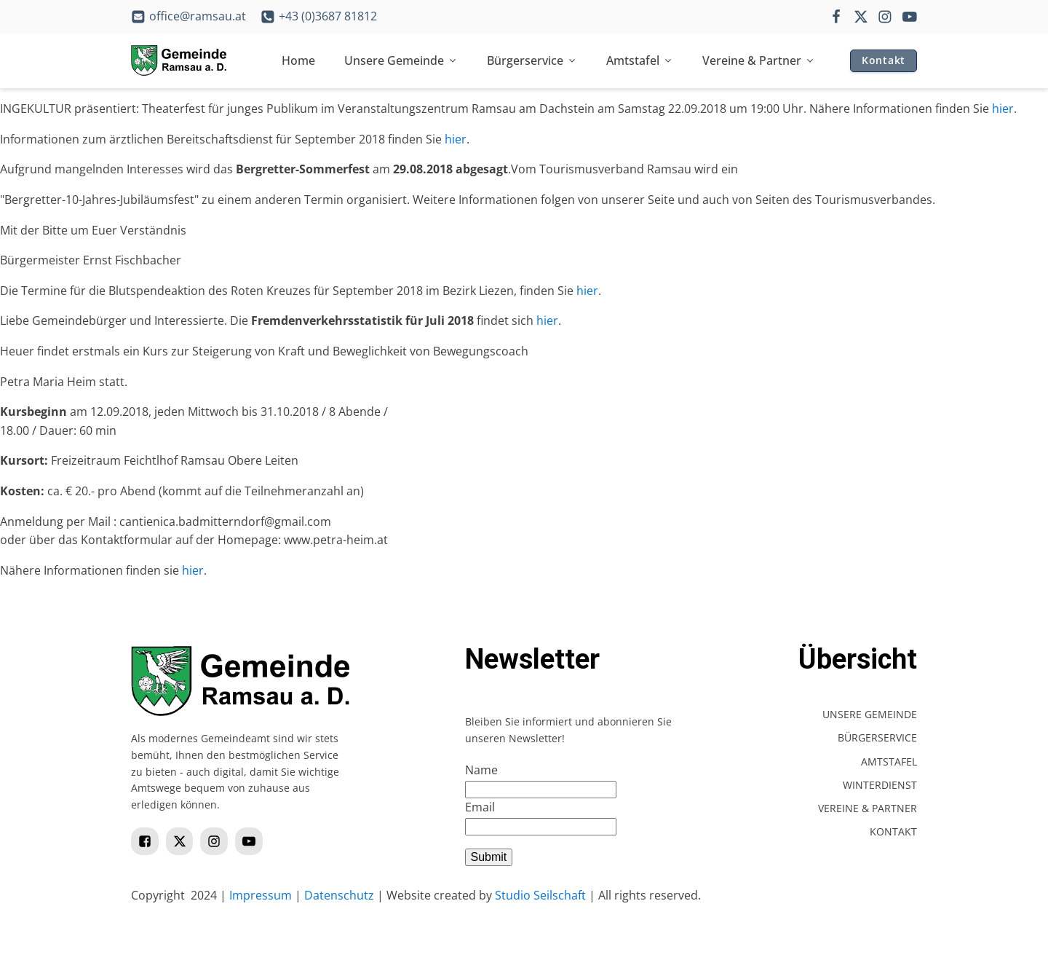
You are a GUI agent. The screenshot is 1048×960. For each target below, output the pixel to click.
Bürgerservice (532, 60)
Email (480, 807)
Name (481, 770)
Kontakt (883, 60)
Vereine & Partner (758, 60)
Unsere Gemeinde (401, 60)
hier (1003, 109)
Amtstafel (639, 60)
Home (298, 60)
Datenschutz (339, 895)
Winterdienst (880, 785)
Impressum (260, 895)
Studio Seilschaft (540, 895)
